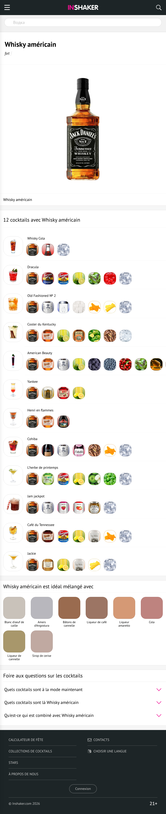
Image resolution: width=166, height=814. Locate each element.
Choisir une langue (107, 751)
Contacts (98, 740)
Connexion (83, 789)
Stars (13, 763)
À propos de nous (23, 774)
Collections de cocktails (30, 751)
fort (7, 53)
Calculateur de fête (26, 740)
